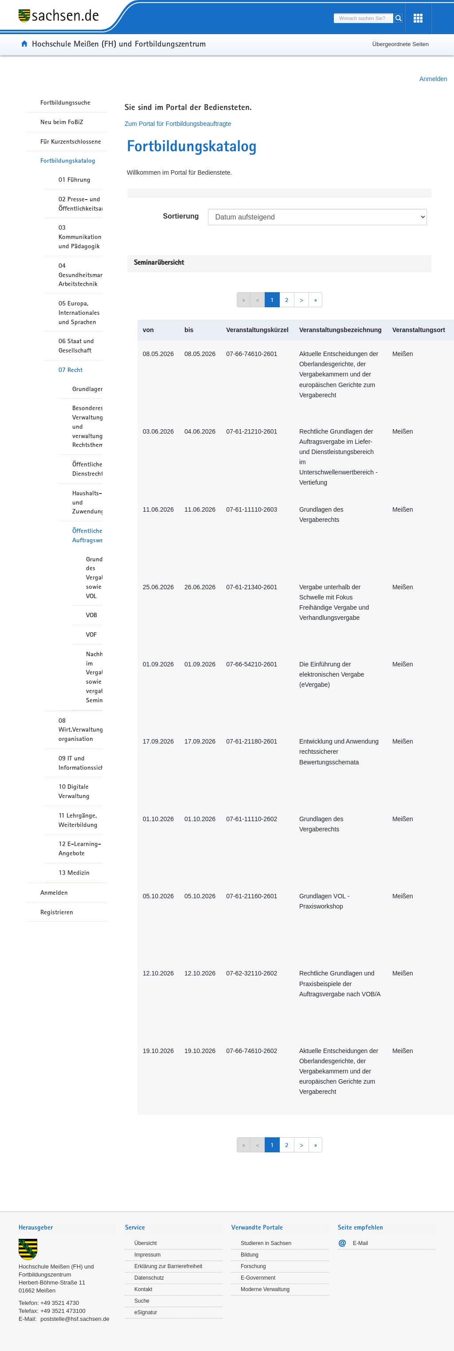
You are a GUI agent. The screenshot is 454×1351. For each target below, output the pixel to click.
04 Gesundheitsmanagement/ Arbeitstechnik (80, 275)
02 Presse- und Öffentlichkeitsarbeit (80, 203)
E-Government (258, 1278)
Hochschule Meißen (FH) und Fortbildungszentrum (119, 43)
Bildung (249, 1255)
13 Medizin (74, 873)
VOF (91, 634)
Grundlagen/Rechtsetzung (87, 389)
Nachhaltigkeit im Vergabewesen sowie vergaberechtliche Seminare (94, 677)
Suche (141, 1301)
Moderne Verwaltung (265, 1289)
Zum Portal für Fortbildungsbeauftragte (178, 123)
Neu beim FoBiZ (61, 122)
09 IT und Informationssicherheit (80, 762)
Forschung (253, 1266)
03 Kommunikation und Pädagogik (80, 236)
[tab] (67, 1228)
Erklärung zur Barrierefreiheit (168, 1266)
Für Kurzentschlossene (70, 141)
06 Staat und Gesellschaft (76, 345)
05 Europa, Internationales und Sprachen (79, 312)
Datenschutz (149, 1278)
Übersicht (145, 1243)
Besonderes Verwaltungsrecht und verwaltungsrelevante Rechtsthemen (87, 426)
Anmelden (433, 78)
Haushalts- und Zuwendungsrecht (87, 502)
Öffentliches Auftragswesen (87, 535)
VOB (91, 615)
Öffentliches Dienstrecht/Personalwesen (87, 469)
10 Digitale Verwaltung (74, 791)
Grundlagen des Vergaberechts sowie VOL (94, 577)
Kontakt (143, 1289)
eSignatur (145, 1312)
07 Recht (70, 370)
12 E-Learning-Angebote (80, 848)
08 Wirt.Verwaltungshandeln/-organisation (80, 730)
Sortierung (181, 216)
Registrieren (56, 912)
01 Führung (74, 180)
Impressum (147, 1255)
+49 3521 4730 (59, 1303)
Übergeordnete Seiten (400, 44)
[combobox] (363, 18)
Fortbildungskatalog (67, 160)
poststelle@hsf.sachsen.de (75, 1319)
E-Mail (360, 1243)
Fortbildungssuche (65, 102)
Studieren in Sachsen (266, 1243)
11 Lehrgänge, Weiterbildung (78, 820)
